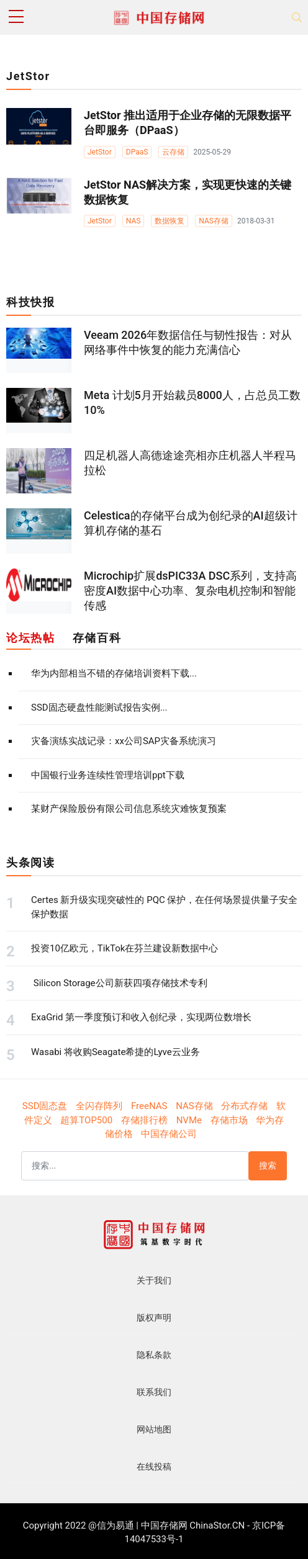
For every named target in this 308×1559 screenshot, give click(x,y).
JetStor (100, 152)
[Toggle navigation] (297, 17)
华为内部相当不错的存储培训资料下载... (114, 673)
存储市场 (229, 1120)
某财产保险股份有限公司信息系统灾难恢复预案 (129, 808)
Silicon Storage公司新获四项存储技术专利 (119, 983)
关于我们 (154, 1280)
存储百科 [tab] (97, 637)
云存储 (173, 152)
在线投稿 (154, 1466)
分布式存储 (244, 1106)
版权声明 (154, 1318)
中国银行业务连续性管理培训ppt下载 (107, 775)
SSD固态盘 (45, 1106)
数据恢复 (169, 221)
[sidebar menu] (16, 17)
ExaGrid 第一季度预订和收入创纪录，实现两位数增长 (141, 1017)
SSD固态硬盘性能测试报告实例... (99, 707)
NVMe (189, 1120)
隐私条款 (154, 1355)
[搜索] (135, 1165)
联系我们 (154, 1392)
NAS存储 (214, 221)
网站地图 (154, 1429)
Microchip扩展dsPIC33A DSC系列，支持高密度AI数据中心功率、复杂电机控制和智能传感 (190, 590)
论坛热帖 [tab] (30, 637)
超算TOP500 (86, 1120)
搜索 (267, 1165)
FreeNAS (149, 1106)
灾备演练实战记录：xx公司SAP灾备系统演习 (123, 741)
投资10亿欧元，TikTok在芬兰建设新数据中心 (124, 948)
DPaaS (137, 152)
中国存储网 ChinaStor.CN (193, 1525)
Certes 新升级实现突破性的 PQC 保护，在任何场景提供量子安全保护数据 (164, 907)
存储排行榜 (144, 1120)
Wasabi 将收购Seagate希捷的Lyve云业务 (115, 1052)
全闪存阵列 (99, 1106)
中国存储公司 (169, 1133)
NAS (133, 221)
